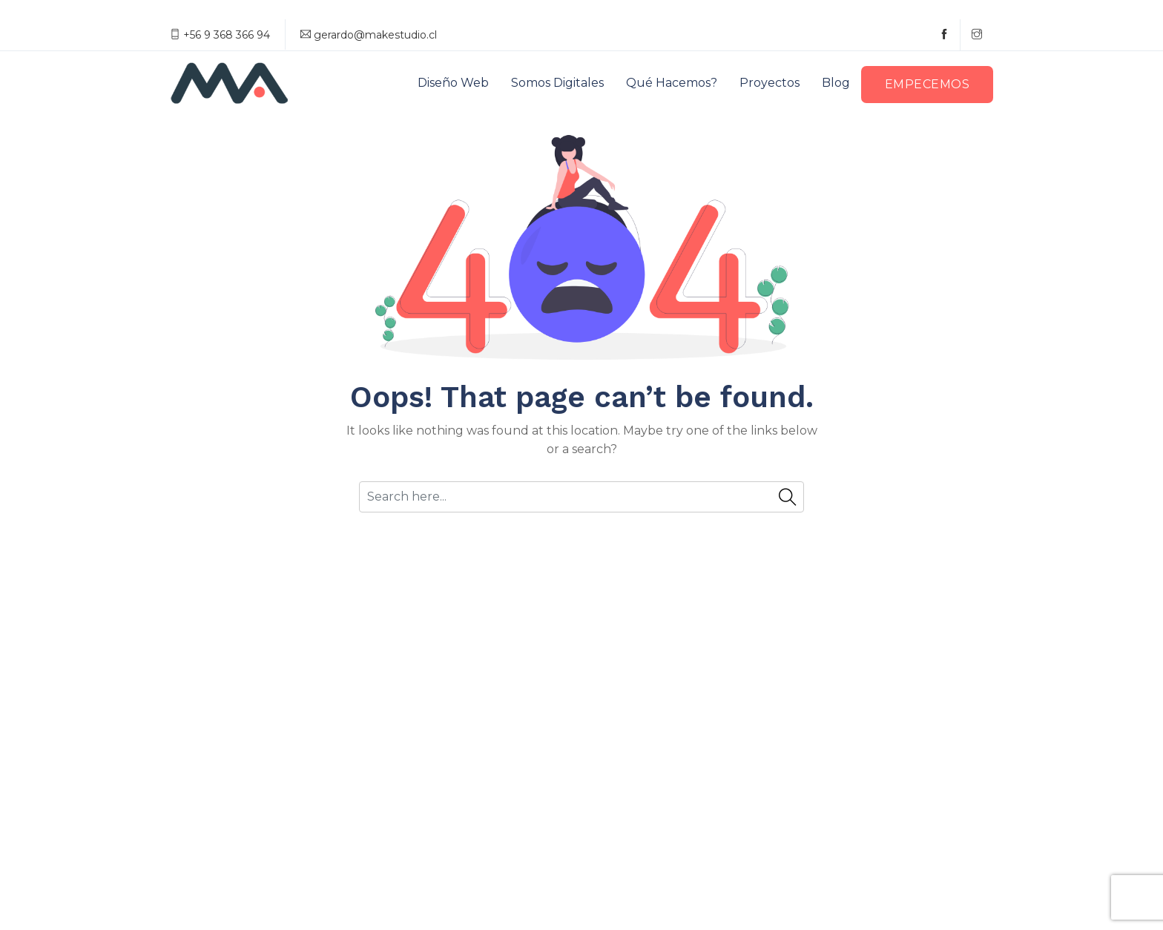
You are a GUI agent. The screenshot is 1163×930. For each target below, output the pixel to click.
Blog (836, 83)
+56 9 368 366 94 (220, 35)
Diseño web (453, 83)
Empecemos (927, 84)
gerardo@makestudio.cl (368, 35)
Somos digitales (557, 83)
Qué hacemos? (671, 83)
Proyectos (769, 83)
